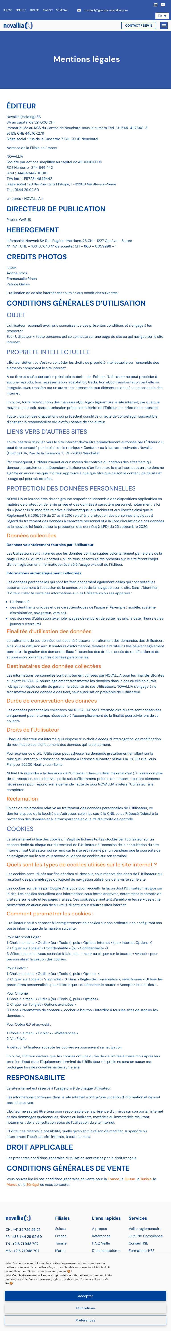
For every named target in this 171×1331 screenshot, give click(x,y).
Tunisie (35, 10)
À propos (99, 1228)
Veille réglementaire (145, 1228)
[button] (164, 25)
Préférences (85, 1320)
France (21, 10)
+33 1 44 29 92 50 (27, 1236)
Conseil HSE (138, 1243)
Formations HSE (142, 1250)
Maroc (48, 10)
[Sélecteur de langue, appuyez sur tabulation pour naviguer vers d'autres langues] (162, 16)
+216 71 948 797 (25, 1243)
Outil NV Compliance (146, 1236)
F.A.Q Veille (101, 1243)
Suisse (7, 10)
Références (101, 1236)
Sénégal (62, 10)
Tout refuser (85, 1308)
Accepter (85, 1296)
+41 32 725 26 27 (27, 1229)
